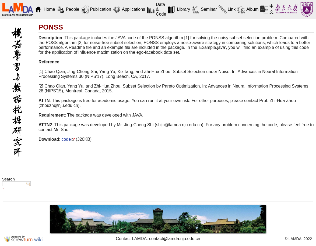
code (66, 139)
